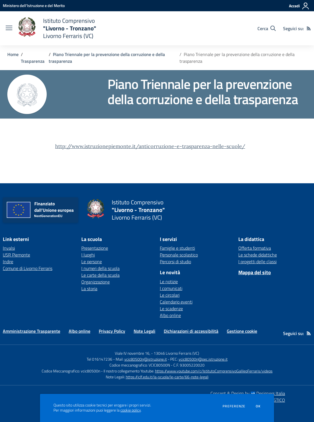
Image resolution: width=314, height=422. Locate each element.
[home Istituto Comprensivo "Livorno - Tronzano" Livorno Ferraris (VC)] (57, 28)
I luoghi (88, 254)
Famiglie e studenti (177, 248)
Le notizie (169, 281)
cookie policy (130, 410)
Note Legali (144, 331)
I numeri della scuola (100, 268)
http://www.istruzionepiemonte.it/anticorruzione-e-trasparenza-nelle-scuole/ (150, 146)
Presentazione (94, 248)
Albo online (170, 315)
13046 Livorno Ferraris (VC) (176, 353)
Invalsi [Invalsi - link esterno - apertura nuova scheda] (9, 248)
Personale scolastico (179, 254)
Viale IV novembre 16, (132, 353)
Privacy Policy (112, 331)
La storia (89, 288)
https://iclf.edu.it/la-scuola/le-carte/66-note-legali (167, 377)
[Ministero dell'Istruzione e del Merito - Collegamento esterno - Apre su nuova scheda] (34, 5)
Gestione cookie (242, 331)
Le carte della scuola (100, 275)
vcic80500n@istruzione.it (145, 359)
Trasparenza (32, 61)
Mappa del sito (254, 272)
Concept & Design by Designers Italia (247, 393)
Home (13, 54)
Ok (258, 406)
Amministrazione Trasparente (31, 331)
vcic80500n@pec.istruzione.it (203, 359)
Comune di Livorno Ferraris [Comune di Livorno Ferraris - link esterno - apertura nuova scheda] (27, 268)
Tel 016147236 (99, 359)
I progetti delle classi (257, 261)
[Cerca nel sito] (266, 28)
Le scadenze (171, 308)
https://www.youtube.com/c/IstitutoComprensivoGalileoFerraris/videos (214, 371)
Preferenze (234, 406)
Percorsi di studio (175, 261)
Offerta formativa (254, 248)
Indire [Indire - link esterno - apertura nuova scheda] (8, 261)
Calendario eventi (176, 301)
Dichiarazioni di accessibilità (191, 331)
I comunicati (171, 288)
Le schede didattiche (257, 254)
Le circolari (170, 295)
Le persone (91, 261)
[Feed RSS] (308, 28)
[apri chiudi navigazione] (9, 28)
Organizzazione (95, 281)
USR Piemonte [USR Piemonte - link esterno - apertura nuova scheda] (16, 254)
